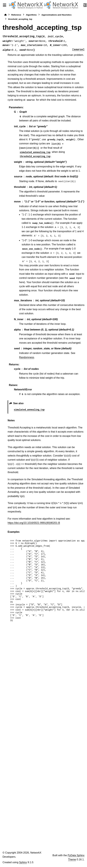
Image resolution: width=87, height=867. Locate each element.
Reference (16, 15)
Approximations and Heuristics (56, 15)
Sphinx (23, 862)
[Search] (79, 5)
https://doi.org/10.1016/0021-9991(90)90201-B (34, 522)
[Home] (5, 14)
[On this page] (85, 5)
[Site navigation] (4, 5)
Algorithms (31, 15)
